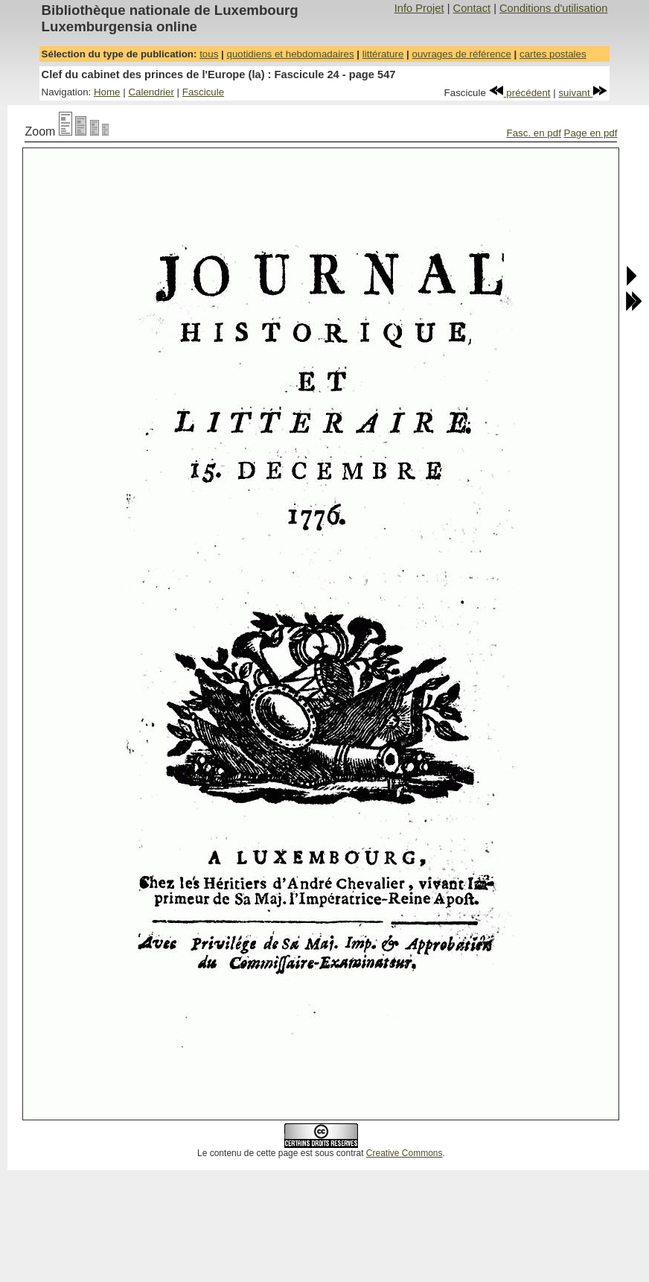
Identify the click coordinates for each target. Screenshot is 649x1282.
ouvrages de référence (461, 54)
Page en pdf (591, 133)
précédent (520, 92)
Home (107, 92)
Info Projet (419, 8)
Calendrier (151, 92)
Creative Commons (404, 1153)
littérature (383, 54)
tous (208, 54)
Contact (472, 8)
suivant (582, 92)
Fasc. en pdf (534, 133)
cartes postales (552, 54)
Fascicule (203, 92)
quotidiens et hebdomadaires (290, 54)
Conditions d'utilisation (553, 8)
